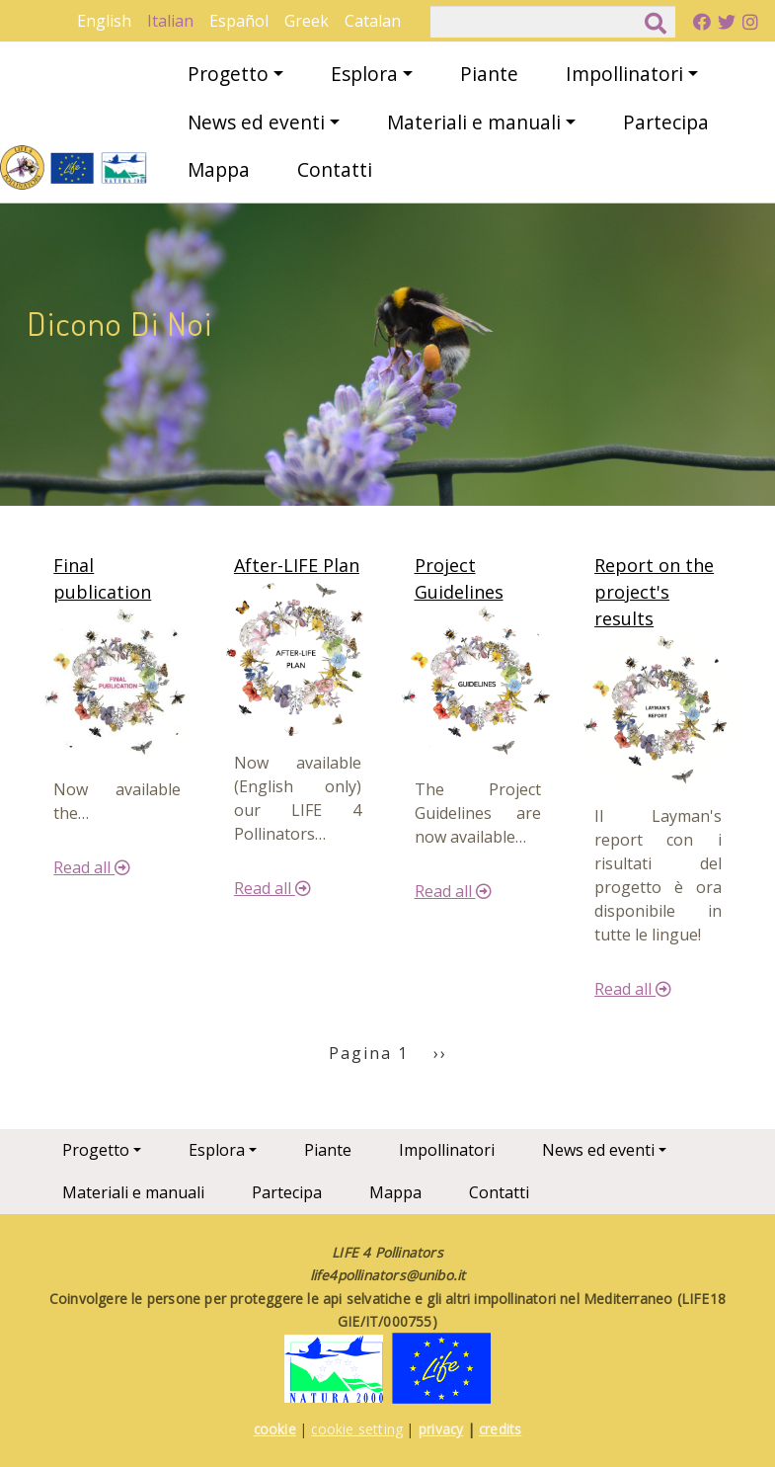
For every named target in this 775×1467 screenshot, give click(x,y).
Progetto (228, 73)
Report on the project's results (654, 591)
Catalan (373, 21)
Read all (91, 867)
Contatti (334, 169)
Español (239, 21)
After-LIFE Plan (296, 565)
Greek (306, 21)
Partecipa (666, 122)
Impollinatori (624, 73)
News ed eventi (256, 122)
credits (500, 1429)
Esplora (364, 73)
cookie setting (357, 1429)
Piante (489, 73)
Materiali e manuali (474, 122)
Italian (170, 21)
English (104, 21)
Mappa (219, 169)
